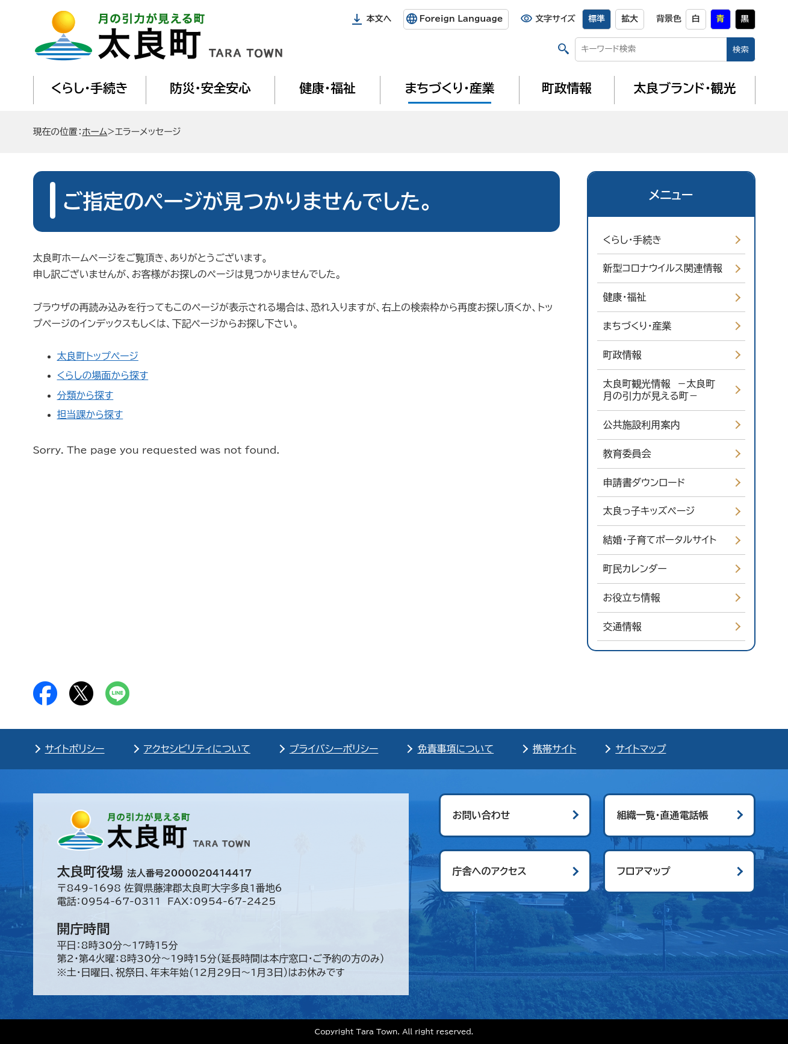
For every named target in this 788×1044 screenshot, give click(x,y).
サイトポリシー (75, 749)
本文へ (379, 18)
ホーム (94, 131)
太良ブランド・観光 (685, 88)
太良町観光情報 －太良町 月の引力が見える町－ (662, 390)
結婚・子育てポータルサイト (660, 540)
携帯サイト (554, 749)
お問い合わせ (481, 815)
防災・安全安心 (210, 88)
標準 (596, 18)
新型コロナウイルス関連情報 (662, 268)
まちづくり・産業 (449, 88)
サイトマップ (640, 749)
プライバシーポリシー (334, 749)
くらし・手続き (89, 88)
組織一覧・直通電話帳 (663, 815)
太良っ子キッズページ (649, 511)
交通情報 (622, 626)
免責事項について (455, 749)
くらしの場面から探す (103, 375)
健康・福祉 (327, 88)
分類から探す (85, 395)
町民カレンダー (635, 569)
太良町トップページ (97, 356)
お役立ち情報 (631, 597)
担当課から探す (90, 414)
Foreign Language (461, 18)
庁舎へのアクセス (490, 871)
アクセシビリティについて (197, 749)
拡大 (629, 18)
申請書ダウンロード (644, 482)
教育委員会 (627, 453)
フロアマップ (644, 871)
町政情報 (567, 88)
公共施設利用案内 (641, 425)
